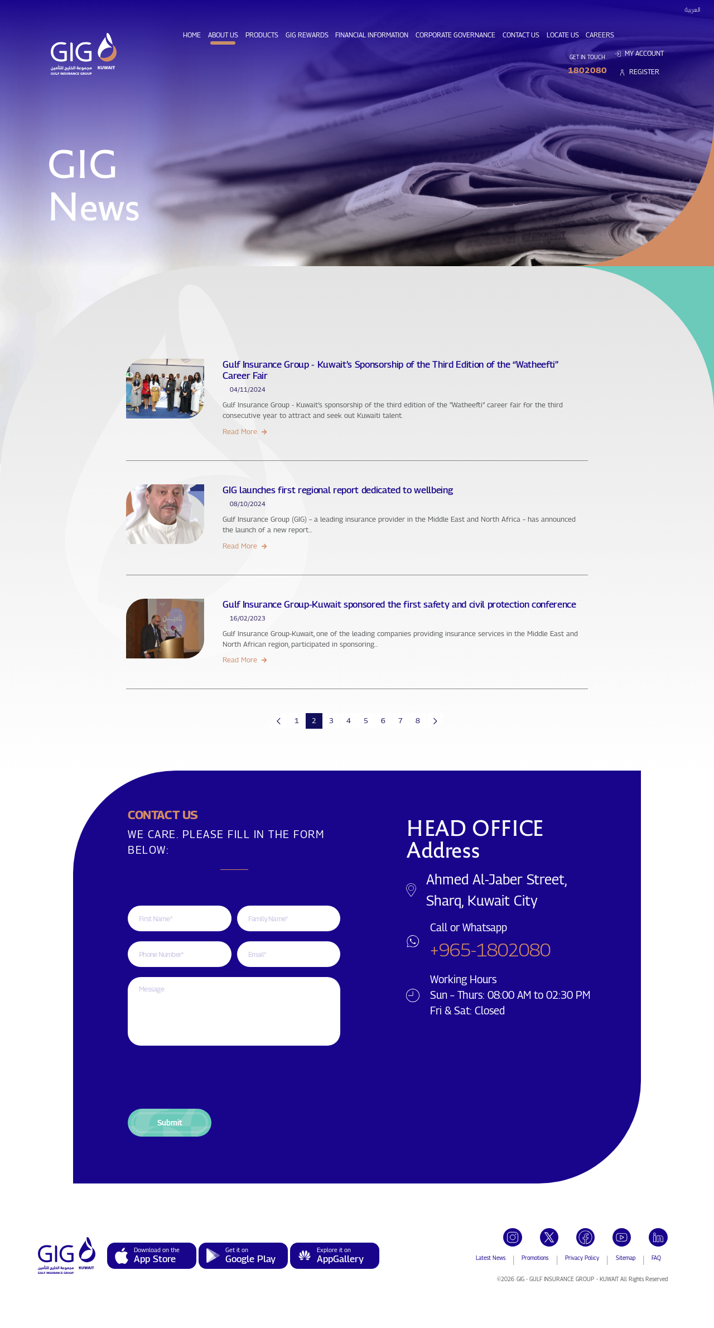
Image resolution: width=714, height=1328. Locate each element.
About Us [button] (223, 35)
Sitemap (625, 1257)
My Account (639, 53)
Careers (601, 34)
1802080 (587, 70)
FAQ (656, 1257)
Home (193, 34)
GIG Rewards (309, 34)
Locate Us (564, 34)
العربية (692, 9)
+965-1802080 (490, 949)
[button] (169, 1123)
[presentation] (212, 1077)
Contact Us (523, 34)
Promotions (535, 1257)
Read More (244, 431)
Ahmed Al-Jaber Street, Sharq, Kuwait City (496, 889)
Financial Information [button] (371, 35)
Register (639, 72)
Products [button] (261, 35)
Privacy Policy (582, 1257)
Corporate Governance (457, 34)
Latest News (490, 1257)
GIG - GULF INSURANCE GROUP (555, 1279)
